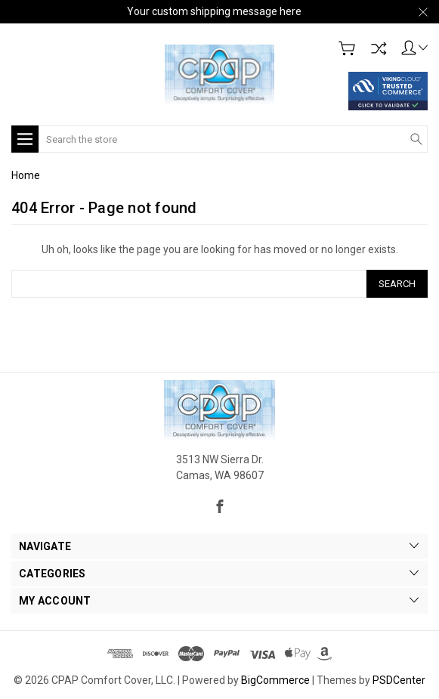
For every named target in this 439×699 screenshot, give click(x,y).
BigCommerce (275, 680)
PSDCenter (399, 680)
